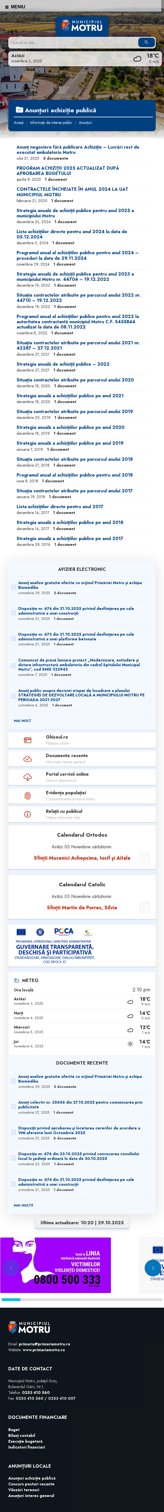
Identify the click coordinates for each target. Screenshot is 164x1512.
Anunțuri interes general (31, 1495)
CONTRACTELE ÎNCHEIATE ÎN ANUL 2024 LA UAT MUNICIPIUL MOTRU (72, 192)
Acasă (19, 122)
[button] (153, 1268)
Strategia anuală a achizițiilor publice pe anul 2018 (70, 522)
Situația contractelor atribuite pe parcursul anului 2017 (75, 491)
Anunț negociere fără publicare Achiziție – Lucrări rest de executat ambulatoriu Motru (78, 150)
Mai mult (22, 720)
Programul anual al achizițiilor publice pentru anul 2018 (75, 475)
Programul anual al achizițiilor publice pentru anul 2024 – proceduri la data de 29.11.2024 (78, 255)
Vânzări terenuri (23, 1490)
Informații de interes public (51, 122)
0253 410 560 (36, 1392)
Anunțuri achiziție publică (32, 1478)
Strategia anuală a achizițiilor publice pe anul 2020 (70, 427)
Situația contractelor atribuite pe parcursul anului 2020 (75, 380)
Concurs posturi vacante (31, 1484)
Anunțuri (85, 122)
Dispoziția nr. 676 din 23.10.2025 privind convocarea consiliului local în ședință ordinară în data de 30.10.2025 (78, 1156)
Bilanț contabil (21, 1435)
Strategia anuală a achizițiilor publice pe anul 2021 (70, 396)
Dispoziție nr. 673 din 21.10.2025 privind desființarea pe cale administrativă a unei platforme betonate (76, 637)
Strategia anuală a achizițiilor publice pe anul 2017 (70, 538)
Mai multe (23, 1205)
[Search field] (78, 42)
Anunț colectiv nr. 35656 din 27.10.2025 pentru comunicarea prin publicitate (80, 1104)
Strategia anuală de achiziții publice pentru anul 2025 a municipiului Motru (75, 213)
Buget (14, 1429)
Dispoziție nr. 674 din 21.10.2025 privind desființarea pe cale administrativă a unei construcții (76, 611)
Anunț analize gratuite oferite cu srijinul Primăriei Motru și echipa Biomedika (80, 585)
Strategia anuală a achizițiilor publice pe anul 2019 (70, 443)
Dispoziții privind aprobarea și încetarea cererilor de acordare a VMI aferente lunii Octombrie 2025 (79, 1130)
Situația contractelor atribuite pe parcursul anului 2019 (75, 411)
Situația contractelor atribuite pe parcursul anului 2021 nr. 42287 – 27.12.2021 (78, 345)
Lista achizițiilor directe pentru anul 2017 (60, 506)
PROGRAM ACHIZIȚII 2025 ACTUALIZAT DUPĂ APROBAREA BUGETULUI (68, 171)
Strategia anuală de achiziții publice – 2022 (63, 364)
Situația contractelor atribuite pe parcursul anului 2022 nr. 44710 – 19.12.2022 (79, 298)
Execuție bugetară (25, 1441)
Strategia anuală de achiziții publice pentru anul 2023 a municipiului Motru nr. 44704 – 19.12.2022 (75, 276)
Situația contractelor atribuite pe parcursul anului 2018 (75, 459)
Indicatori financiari (26, 1447)
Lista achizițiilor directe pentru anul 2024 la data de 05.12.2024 (72, 234)
